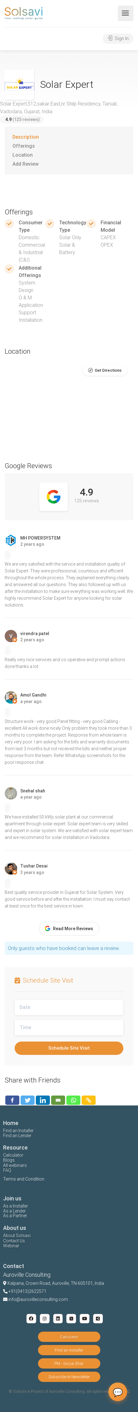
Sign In (118, 38)
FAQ (7, 1170)
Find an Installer (18, 1130)
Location (22, 155)
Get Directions (108, 370)
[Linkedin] (43, 1100)
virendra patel (34, 633)
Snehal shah (32, 790)
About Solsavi (17, 1235)
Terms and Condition (23, 1179)
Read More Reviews (69, 928)
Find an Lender (17, 1135)
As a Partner (15, 1215)
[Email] (58, 1100)
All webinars (15, 1165)
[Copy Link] (89, 1100)
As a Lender (14, 1210)
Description (25, 137)
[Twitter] (28, 1100)
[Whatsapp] (73, 1100)
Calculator (13, 1155)
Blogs (9, 1160)
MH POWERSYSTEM (40, 538)
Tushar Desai (34, 865)
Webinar (11, 1245)
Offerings (23, 146)
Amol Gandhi (33, 695)
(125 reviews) (22, 119)
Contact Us (14, 1240)
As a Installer (15, 1206)
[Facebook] (12, 1100)
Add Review (25, 164)
